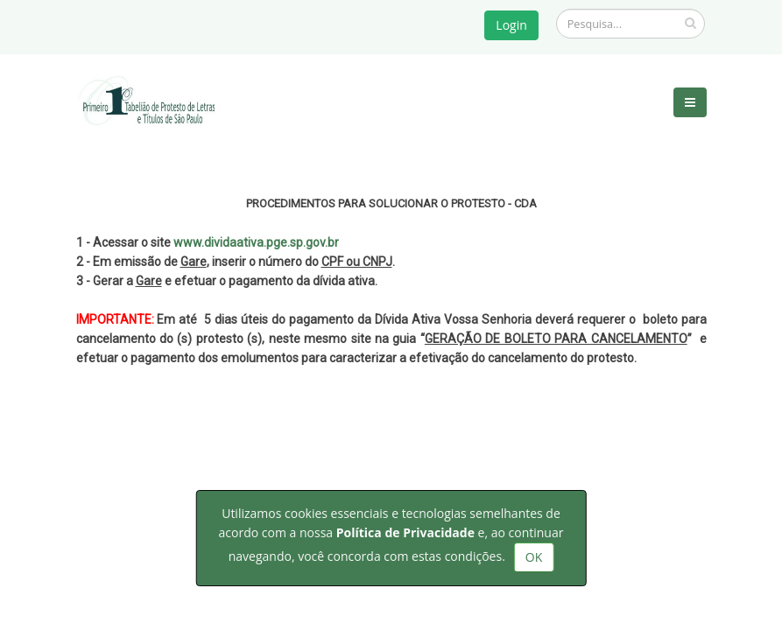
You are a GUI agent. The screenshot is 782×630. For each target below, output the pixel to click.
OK (533, 557)
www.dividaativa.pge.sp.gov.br (256, 242)
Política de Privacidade (405, 532)
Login (511, 25)
